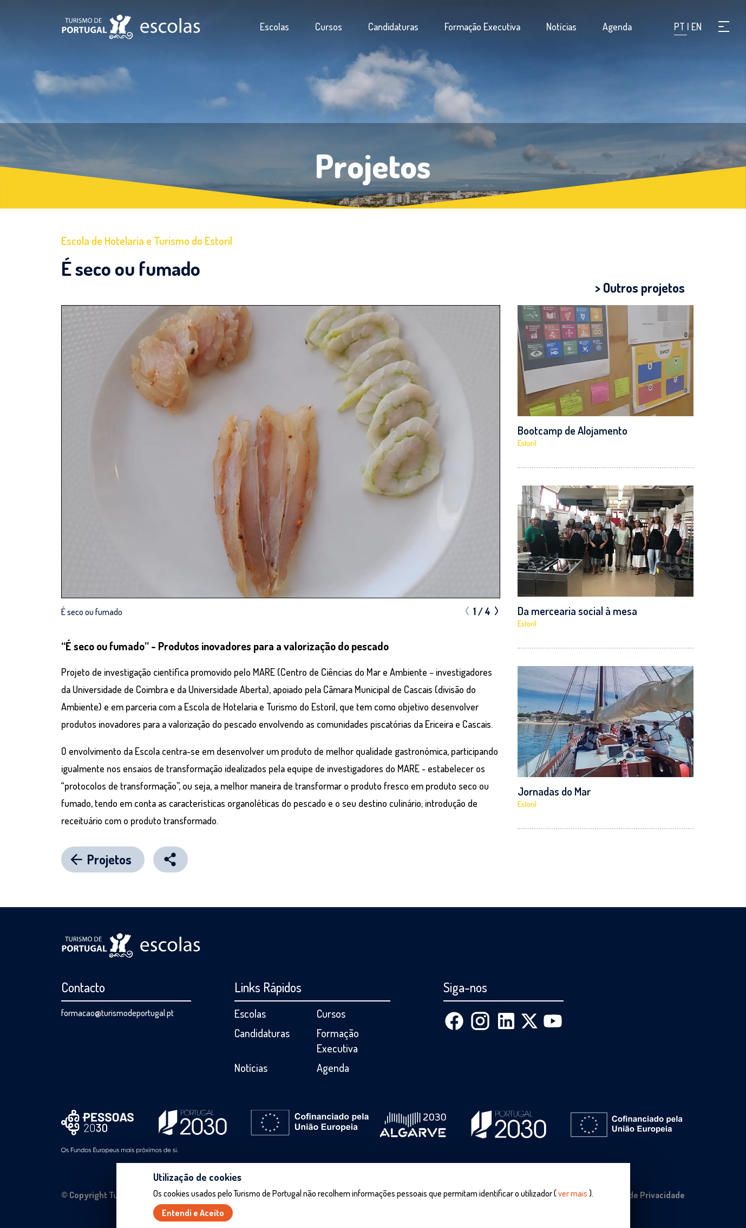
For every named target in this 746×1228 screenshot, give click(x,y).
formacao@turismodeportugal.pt (117, 1012)
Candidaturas (393, 27)
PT (680, 27)
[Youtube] (553, 1021)
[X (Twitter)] (529, 1021)
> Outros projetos (640, 287)
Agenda (617, 27)
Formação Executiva (482, 27)
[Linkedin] (506, 1021)
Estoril (527, 443)
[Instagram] (480, 1021)
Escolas (274, 27)
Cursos (328, 27)
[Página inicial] (131, 27)
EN (696, 27)
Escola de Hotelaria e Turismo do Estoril (146, 241)
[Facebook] (454, 1021)
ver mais (573, 1193)
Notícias (561, 27)
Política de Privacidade (641, 1195)
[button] (723, 26)
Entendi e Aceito (193, 1212)
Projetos (373, 165)
